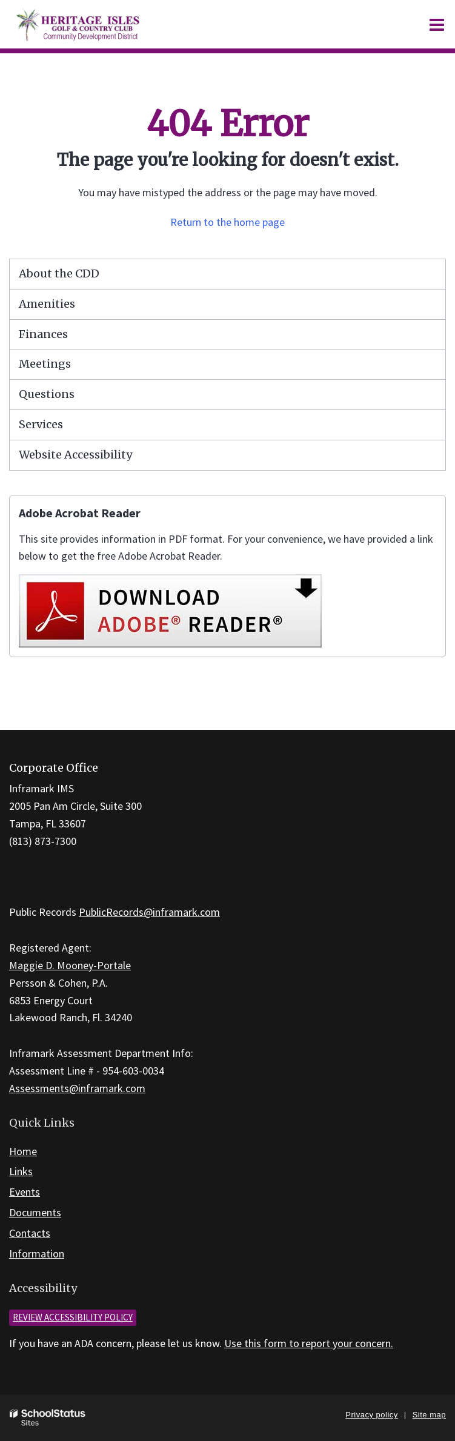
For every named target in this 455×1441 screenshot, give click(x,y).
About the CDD (59, 273)
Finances (43, 334)
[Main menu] (437, 24)
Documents (35, 1212)
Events (24, 1192)
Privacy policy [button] (371, 1414)
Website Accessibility (75, 455)
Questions (47, 394)
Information (36, 1253)
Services (41, 424)
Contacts (29, 1233)
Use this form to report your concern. (308, 1343)
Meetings (45, 364)
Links (21, 1171)
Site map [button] (429, 1414)
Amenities (47, 304)
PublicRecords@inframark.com (149, 912)
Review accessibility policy (73, 1317)
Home (23, 1151)
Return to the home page (227, 222)
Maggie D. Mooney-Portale (70, 965)
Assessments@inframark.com (77, 1088)
